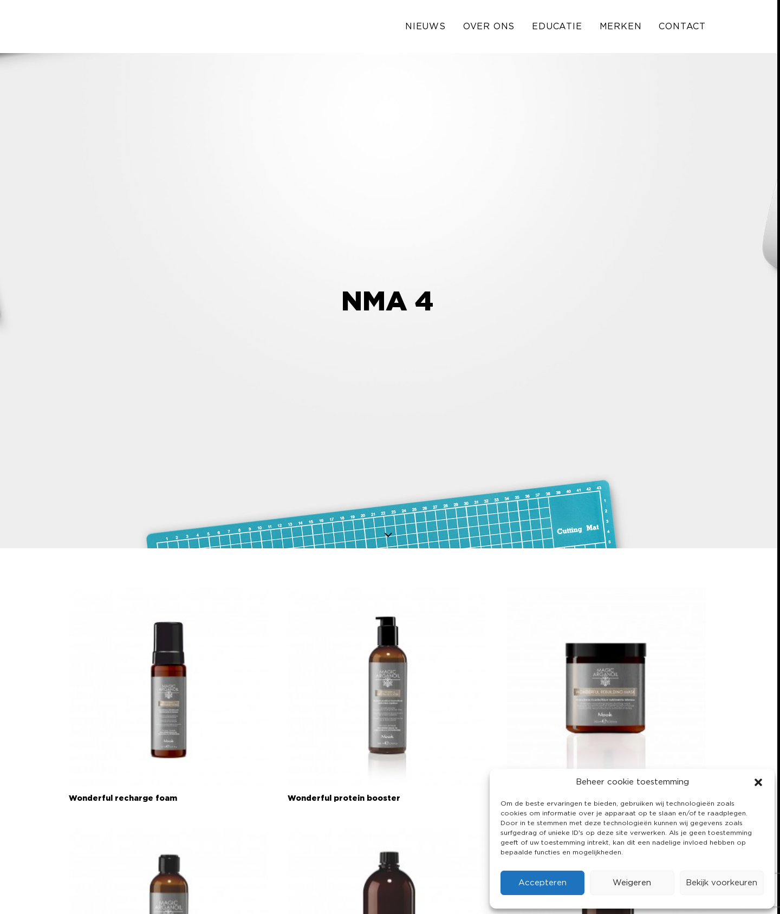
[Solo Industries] (96, 28)
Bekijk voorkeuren (721, 883)
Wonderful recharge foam (123, 758)
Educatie (557, 28)
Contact (682, 28)
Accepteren (542, 883)
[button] (758, 782)
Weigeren (632, 883)
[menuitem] (429, 28)
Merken (621, 28)
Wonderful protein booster (344, 758)
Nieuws (425, 28)
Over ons (489, 28)
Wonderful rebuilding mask (562, 758)
